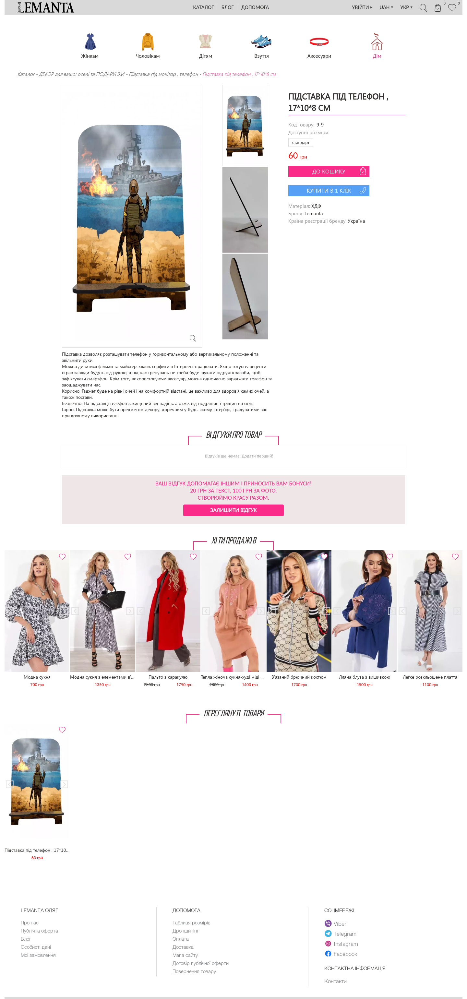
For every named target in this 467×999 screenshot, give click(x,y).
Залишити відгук (233, 509)
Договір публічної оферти (201, 963)
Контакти (335, 981)
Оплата (181, 939)
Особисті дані (36, 947)
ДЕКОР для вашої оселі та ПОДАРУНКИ (81, 74)
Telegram (340, 933)
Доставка (183, 947)
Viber (335, 923)
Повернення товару (194, 971)
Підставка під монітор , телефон (163, 74)
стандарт (300, 142)
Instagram (341, 943)
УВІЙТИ (362, 7)
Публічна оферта (39, 931)
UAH (386, 7)
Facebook (341, 953)
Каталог (203, 7)
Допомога (255, 7)
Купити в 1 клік (337, 190)
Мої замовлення (38, 955)
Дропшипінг (186, 931)
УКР (406, 7)
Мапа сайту (185, 955)
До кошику (340, 171)
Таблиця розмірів (191, 922)
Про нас (30, 922)
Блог (228, 7)
